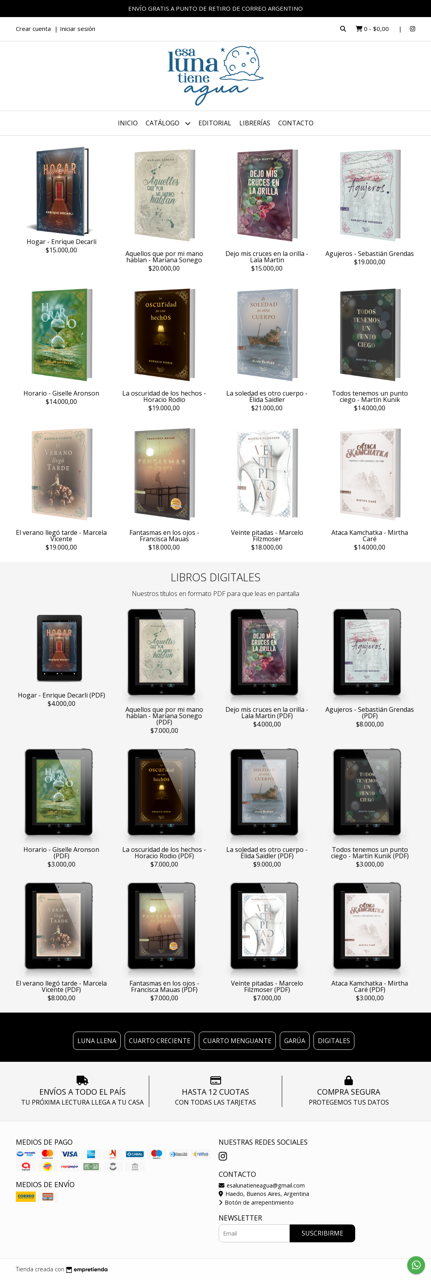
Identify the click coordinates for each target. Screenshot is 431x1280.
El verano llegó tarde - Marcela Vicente (61, 535)
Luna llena (96, 1040)
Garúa (294, 1040)
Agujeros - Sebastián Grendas (369, 253)
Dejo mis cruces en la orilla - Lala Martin (266, 256)
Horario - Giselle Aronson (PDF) (61, 852)
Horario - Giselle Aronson (61, 393)
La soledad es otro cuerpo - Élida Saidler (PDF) (267, 852)
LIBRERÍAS (254, 123)
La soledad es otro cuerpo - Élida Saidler (267, 396)
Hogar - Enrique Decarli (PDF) (61, 695)
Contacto (296, 123)
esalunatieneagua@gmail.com (262, 1185)
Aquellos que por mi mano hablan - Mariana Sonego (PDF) (164, 715)
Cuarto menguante (237, 1040)
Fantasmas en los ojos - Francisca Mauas (164, 535)
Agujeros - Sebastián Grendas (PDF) (369, 712)
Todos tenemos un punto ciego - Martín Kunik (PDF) (370, 852)
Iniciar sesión (77, 29)
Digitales (334, 1040)
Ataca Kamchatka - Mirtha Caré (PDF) (369, 986)
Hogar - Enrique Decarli (61, 241)
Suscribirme (322, 1233)
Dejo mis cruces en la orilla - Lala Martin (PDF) (266, 712)
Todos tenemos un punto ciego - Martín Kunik (370, 396)
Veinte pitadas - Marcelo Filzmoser (267, 535)
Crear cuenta (33, 29)
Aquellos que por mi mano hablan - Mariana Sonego (164, 256)
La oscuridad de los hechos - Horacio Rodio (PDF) (164, 852)
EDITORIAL (214, 123)
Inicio (128, 123)
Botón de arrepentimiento (256, 1202)
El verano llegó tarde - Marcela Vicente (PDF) (61, 986)
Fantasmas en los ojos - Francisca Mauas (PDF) (164, 986)
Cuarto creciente (159, 1040)
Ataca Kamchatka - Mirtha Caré (369, 535)
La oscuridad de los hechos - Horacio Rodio (164, 396)
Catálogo (168, 123)
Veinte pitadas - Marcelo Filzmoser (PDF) (267, 986)
